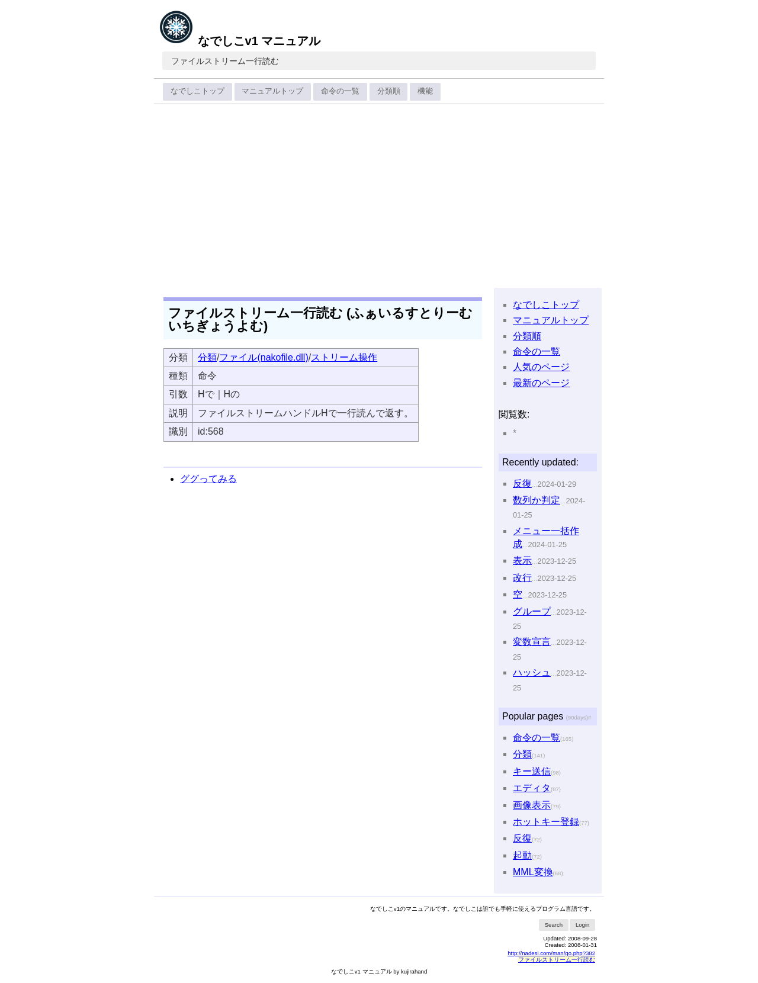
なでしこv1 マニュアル (239, 40)
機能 (425, 90)
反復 (522, 483)
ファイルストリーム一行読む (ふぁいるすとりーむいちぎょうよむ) (320, 319)
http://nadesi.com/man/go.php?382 (551, 953)
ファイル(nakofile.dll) (263, 357)
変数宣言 (532, 642)
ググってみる (208, 479)
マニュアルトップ (272, 90)
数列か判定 (536, 500)
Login (582, 924)
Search (554, 924)
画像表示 (532, 805)
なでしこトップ (197, 90)
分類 (207, 357)
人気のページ (541, 367)
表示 (522, 560)
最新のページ (541, 383)
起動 (522, 855)
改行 (522, 578)
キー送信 (532, 771)
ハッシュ (532, 672)
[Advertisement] (379, 197)
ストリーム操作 (344, 357)
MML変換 (533, 872)
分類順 (388, 90)
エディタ (532, 788)
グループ (532, 611)
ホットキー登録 (546, 822)
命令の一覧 (340, 90)
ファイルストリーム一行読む (225, 61)
